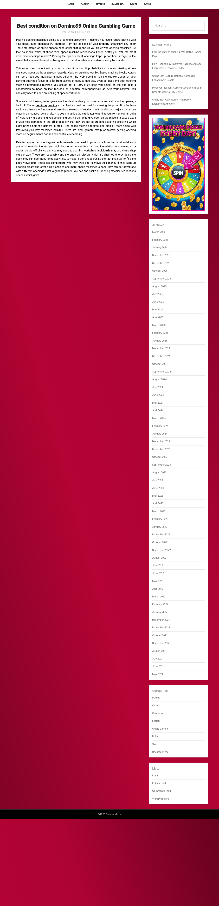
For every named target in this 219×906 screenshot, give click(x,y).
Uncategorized (160, 752)
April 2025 (157, 317)
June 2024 (158, 394)
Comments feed (161, 790)
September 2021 (161, 643)
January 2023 (159, 526)
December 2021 (161, 619)
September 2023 (161, 464)
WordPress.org (160, 798)
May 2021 (157, 674)
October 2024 (160, 363)
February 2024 (160, 426)
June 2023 (158, 488)
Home (71, 4)
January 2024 (159, 433)
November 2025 (161, 263)
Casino (85, 4)
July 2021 (157, 658)
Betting (100, 4)
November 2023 (161, 449)
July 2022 (157, 565)
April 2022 (157, 588)
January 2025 (159, 340)
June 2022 (158, 573)
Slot (154, 744)
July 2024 (157, 387)
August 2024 (159, 379)
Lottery (156, 720)
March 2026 (158, 232)
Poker (133, 4)
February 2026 (160, 239)
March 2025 (158, 325)
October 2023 (160, 456)
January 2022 (159, 612)
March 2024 (158, 418)
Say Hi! (147, 4)
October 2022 (160, 542)
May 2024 (157, 402)
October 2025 (160, 270)
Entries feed (159, 783)
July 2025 (157, 294)
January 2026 (159, 247)
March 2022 (158, 596)
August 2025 (159, 286)
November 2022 (161, 534)
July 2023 (157, 480)
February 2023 (160, 519)
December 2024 (161, 348)
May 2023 (157, 495)
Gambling (117, 4)
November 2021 (161, 627)
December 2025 (161, 255)
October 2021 (160, 635)
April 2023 (157, 503)
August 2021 (159, 650)
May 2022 (157, 581)
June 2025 (158, 301)
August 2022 (159, 557)
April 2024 (157, 410)
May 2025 (157, 309)
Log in (155, 775)
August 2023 (159, 472)
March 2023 (158, 511)
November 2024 (161, 356)
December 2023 (161, 441)
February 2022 (160, 604)
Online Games (160, 728)
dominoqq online (46, 105)
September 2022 (161, 550)
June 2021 (158, 666)
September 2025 (161, 278)
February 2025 (160, 332)
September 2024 (161, 371)
